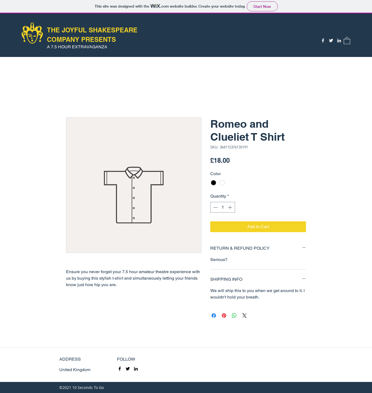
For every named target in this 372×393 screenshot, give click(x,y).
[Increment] (230, 207)
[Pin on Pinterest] (224, 315)
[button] (347, 40)
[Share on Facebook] (214, 315)
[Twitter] (331, 40)
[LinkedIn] (339, 40)
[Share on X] (244, 315)
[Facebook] (323, 40)
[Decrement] (215, 207)
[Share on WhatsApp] (234, 315)
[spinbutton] (223, 207)
